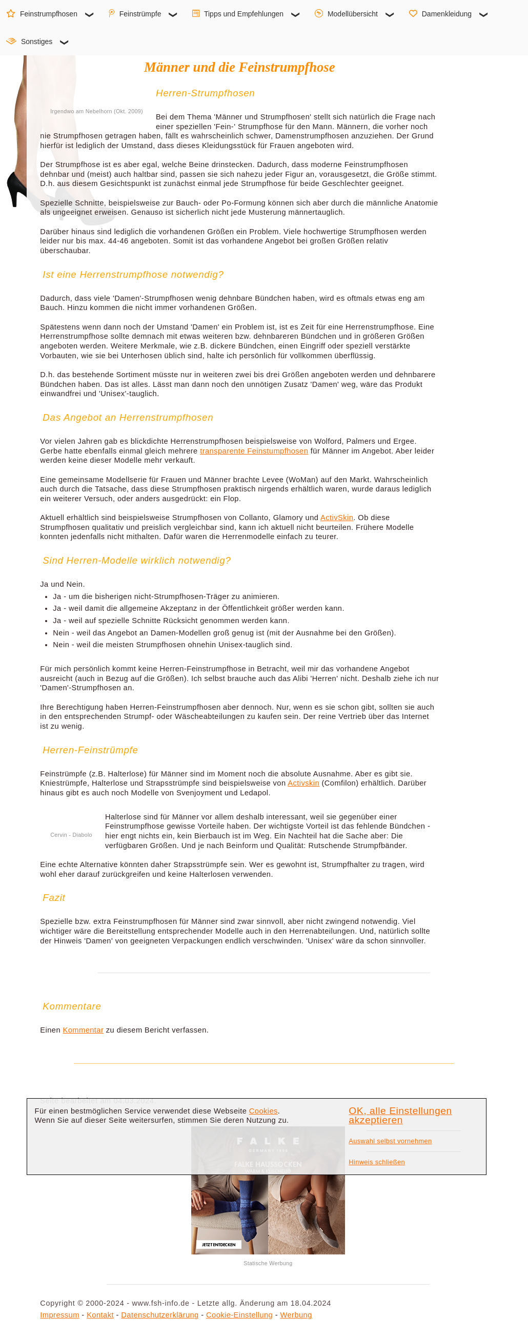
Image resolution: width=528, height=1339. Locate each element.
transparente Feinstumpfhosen (254, 451)
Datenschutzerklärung (159, 1315)
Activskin (303, 783)
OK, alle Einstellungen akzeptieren (400, 1115)
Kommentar (83, 1030)
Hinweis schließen (377, 1162)
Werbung (296, 1315)
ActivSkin (336, 517)
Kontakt (100, 1315)
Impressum (59, 1315)
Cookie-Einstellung (239, 1315)
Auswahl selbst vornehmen (390, 1141)
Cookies (263, 1111)
